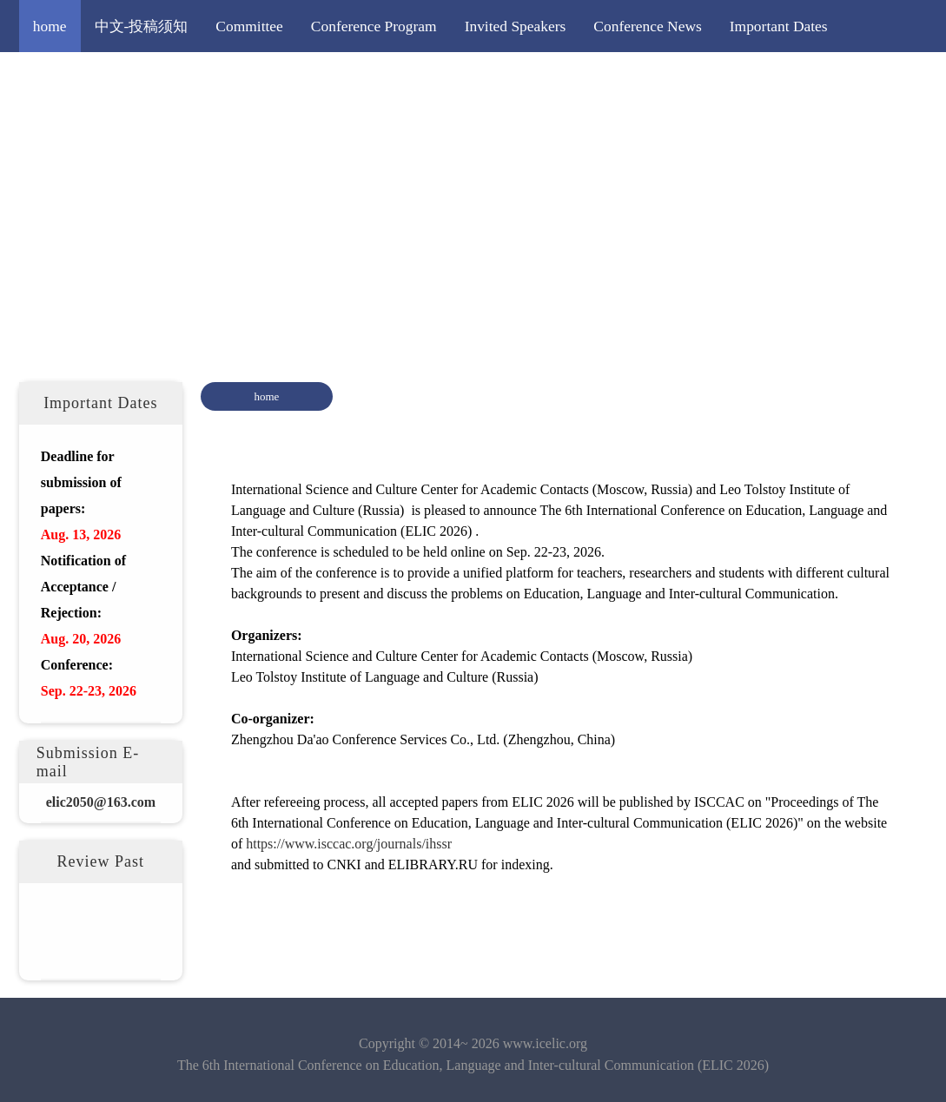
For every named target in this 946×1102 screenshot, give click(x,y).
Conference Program (374, 26)
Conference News (647, 26)
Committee (249, 26)
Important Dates (779, 26)
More (529, 78)
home (50, 26)
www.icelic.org (545, 1043)
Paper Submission (205, 78)
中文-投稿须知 (142, 26)
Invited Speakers (515, 26)
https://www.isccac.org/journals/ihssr (349, 843)
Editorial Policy (438, 78)
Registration (325, 78)
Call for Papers (78, 78)
